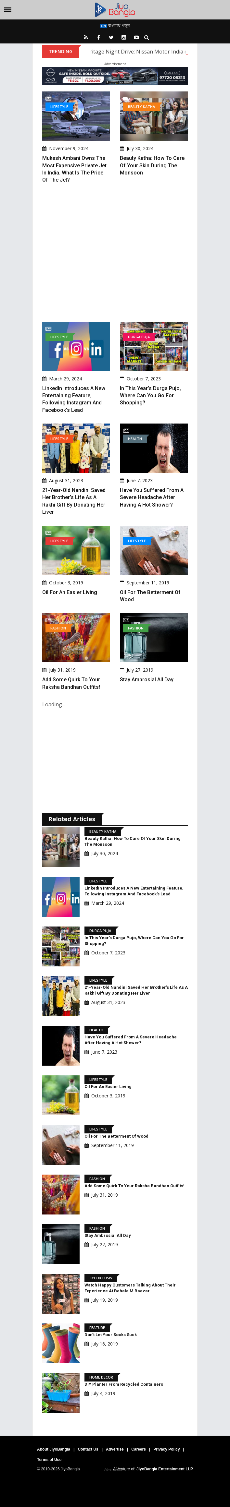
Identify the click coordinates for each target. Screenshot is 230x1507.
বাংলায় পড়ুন (115, 25)
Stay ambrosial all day (146, 679)
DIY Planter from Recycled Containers (123, 1384)
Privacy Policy (166, 1449)
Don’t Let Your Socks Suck (110, 1334)
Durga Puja (139, 336)
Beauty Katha (141, 106)
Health (135, 438)
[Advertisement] (115, 253)
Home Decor (101, 1377)
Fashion (58, 628)
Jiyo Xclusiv (100, 1277)
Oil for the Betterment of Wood (116, 1136)
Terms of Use (49, 1459)
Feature (97, 1327)
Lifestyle (59, 106)
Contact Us (88, 1449)
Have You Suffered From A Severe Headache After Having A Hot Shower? (152, 497)
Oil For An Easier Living (69, 592)
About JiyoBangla (53, 1449)
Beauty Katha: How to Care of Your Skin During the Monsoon (152, 165)
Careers (138, 1449)
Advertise (115, 1449)
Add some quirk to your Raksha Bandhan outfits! (134, 1185)
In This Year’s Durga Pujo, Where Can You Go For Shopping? (150, 395)
